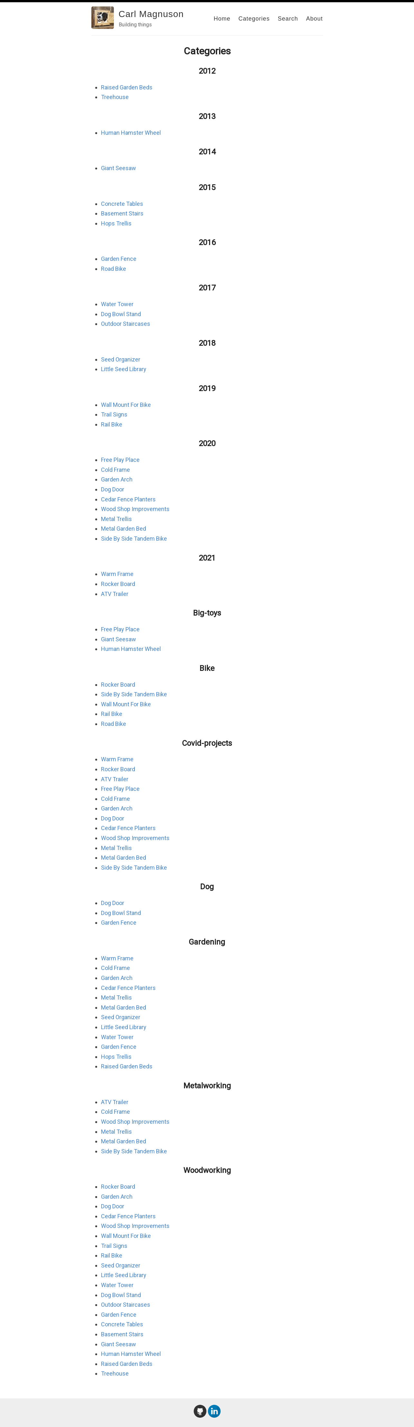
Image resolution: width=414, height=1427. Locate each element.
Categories (254, 18)
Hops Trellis (116, 223)
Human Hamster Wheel (131, 132)
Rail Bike (111, 424)
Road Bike (113, 268)
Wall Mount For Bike (126, 404)
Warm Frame (117, 574)
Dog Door (112, 489)
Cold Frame (115, 469)
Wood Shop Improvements (135, 509)
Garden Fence (118, 258)
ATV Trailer (114, 593)
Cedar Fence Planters (128, 499)
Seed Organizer (120, 359)
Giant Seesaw (118, 168)
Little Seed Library (123, 369)
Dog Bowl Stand (121, 314)
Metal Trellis (116, 519)
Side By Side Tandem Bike (134, 538)
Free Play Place (120, 459)
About (314, 18)
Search (288, 18)
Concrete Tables (122, 203)
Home (222, 18)
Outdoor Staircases (125, 323)
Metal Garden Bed (123, 528)
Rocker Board (118, 584)
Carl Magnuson (151, 14)
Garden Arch (117, 479)
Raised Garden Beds (126, 87)
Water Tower (117, 304)
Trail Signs (114, 414)
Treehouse (115, 97)
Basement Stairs (122, 213)
